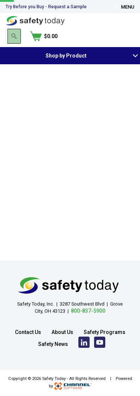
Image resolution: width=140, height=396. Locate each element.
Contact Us (28, 332)
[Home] (35, 20)
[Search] (91, 36)
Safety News (53, 344)
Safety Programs (104, 332)
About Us (62, 332)
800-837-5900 (88, 311)
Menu (124, 7)
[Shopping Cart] (120, 36)
